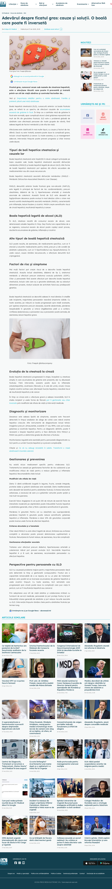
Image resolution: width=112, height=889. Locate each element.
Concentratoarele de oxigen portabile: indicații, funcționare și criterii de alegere (69, 725)
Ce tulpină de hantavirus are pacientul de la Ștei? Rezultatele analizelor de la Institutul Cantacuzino (14, 649)
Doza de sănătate (16, 13)
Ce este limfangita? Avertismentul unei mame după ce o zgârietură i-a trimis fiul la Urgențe (40, 765)
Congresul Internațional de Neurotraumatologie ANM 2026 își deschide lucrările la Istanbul (69, 649)
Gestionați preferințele (70, 873)
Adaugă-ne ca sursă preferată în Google (29, 76)
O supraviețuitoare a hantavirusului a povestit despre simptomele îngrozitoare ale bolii (13, 725)
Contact (82, 873)
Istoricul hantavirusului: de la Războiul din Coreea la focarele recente (42, 648)
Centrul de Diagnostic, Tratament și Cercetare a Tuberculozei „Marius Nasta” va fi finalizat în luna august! (14, 765)
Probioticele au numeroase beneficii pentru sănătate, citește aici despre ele (101, 86)
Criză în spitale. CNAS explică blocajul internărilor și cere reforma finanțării (97, 840)
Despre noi (11, 873)
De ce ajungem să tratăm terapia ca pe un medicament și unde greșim (101, 74)
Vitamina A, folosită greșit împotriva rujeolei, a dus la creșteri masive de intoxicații (101, 63)
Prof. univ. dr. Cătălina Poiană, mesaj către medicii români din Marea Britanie (41, 683)
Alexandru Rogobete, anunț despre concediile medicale (96, 723)
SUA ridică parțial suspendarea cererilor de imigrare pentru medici (95, 764)
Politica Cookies (56, 873)
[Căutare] (111, 4)
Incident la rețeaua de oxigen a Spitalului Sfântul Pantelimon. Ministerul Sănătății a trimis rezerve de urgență (41, 805)
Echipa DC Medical (10, 29)
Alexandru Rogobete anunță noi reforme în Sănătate (97, 647)
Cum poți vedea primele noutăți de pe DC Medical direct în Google (13, 803)
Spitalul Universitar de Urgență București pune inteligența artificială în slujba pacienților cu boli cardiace (70, 804)
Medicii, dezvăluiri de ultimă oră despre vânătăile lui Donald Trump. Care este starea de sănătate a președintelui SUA (97, 685)
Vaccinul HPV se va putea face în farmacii (13, 682)
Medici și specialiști (23, 873)
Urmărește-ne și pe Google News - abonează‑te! (31, 611)
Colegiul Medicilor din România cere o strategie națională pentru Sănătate (96, 803)
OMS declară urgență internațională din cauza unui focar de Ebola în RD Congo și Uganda (14, 841)
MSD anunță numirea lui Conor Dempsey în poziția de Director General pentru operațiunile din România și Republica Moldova (69, 685)
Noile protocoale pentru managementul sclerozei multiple (67, 764)
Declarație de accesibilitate (95, 873)
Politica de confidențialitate (40, 873)
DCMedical (5, 13)
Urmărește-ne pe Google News (25, 82)
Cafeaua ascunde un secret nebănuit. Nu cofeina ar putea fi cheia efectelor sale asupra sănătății (69, 841)
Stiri (25, 13)
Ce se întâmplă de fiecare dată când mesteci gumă (40, 839)
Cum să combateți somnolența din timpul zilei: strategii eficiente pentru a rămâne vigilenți (102, 52)
